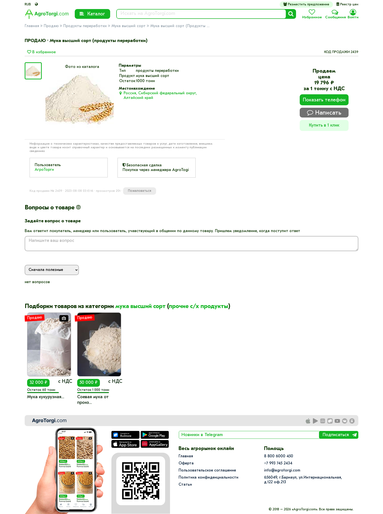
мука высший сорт (140, 307)
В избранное (41, 52)
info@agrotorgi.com (282, 470)
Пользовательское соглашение (207, 470)
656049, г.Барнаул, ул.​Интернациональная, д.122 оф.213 (303, 480)
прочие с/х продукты (198, 307)
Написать (324, 112)
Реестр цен (347, 4)
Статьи (185, 485)
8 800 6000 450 (278, 456)
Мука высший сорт (128, 26)
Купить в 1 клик (324, 125)
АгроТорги (44, 170)
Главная (32, 26)
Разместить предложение (306, 4)
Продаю (51, 26)
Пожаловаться (139, 191)
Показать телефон (324, 100)
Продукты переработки (85, 26)
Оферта (186, 463)
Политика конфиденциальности (208, 478)
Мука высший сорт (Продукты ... (180, 26)
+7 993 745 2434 (278, 463)
